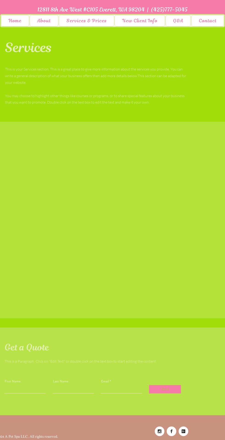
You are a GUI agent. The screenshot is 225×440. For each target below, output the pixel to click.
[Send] (165, 389)
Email (105, 381)
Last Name (60, 381)
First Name (13, 381)
